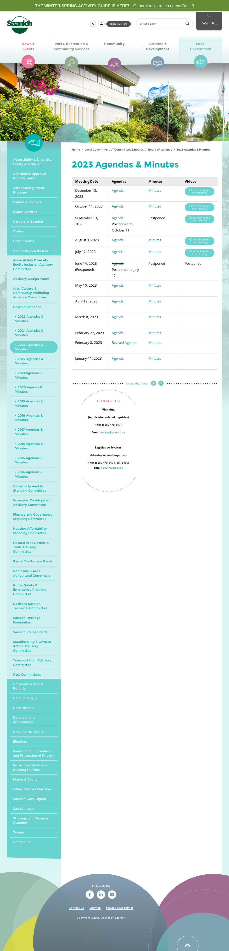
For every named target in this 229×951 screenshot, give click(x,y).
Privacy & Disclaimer (119, 907)
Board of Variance (160, 149)
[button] (93, 24)
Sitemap (95, 907)
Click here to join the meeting (199, 191)
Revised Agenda (124, 342)
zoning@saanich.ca (113, 432)
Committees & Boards (129, 149)
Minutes (154, 190)
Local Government (97, 149)
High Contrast (118, 24)
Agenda (118, 190)
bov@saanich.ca (113, 468)
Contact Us (76, 907)
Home (76, 149)
